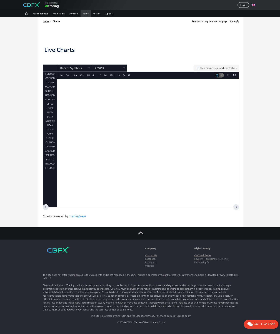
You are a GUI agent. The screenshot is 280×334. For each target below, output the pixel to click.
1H (89, 75)
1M (113, 75)
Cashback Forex (202, 255)
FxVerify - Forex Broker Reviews (211, 258)
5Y (126, 75)
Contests (73, 13)
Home (46, 21)
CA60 (50, 133)
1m (62, 75)
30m (82, 75)
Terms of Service (175, 315)
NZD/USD (50, 95)
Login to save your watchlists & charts (216, 68)
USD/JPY (50, 82)
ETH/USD (50, 167)
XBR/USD (50, 155)
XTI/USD (50, 159)
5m (68, 75)
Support (108, 13)
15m (75, 75)
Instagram (150, 262)
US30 (50, 112)
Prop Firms (58, 13)
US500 (50, 108)
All (131, 75)
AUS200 (50, 138)
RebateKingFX (201, 262)
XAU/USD (50, 146)
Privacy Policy (154, 315)
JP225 (50, 116)
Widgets (149, 265)
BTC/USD (50, 163)
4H (95, 75)
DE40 (50, 125)
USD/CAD (50, 86)
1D (100, 75)
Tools (86, 13)
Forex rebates (40, 13)
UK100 (50, 129)
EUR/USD (50, 73)
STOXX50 (50, 120)
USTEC (50, 103)
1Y (120, 75)
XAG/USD (50, 150)
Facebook (150, 258)
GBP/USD (50, 78)
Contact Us (151, 255)
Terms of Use (141, 322)
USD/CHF (50, 91)
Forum (96, 13)
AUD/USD (50, 99)
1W (107, 75)
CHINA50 (50, 142)
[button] (253, 5)
